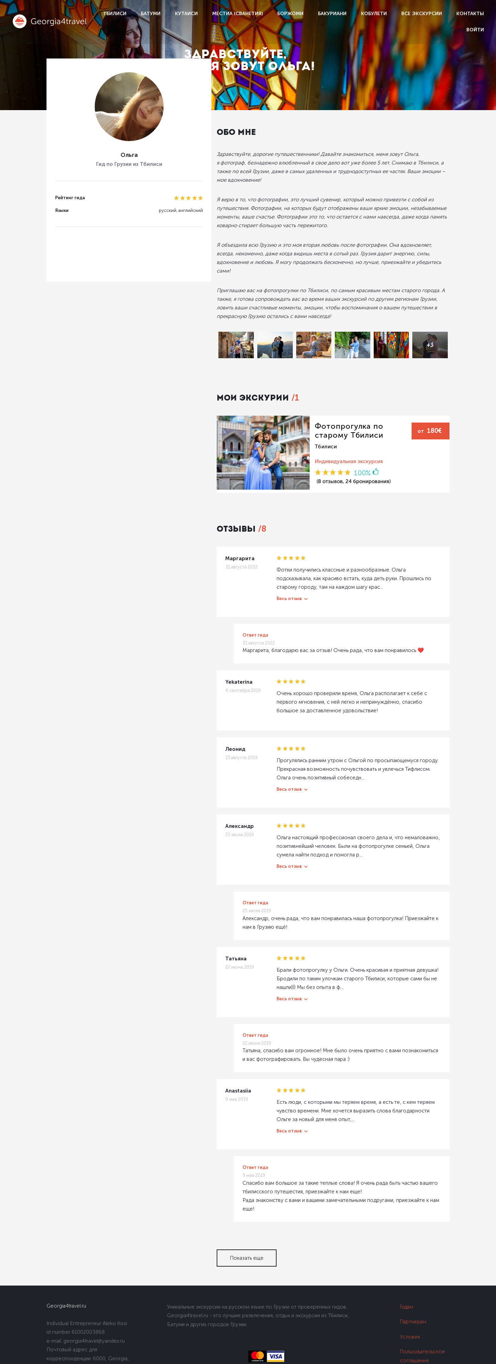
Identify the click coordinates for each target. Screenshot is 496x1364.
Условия (410, 1307)
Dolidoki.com (59, 1355)
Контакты (470, 14)
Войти (475, 30)
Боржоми (290, 14)
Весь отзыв (256, 576)
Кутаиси (186, 14)
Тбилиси (114, 14)
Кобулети (374, 14)
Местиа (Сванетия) (237, 14)
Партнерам (413, 1292)
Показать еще (214, 1228)
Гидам (406, 1277)
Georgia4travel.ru (66, 1276)
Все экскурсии (421, 14)
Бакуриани (332, 14)
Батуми (151, 14)
